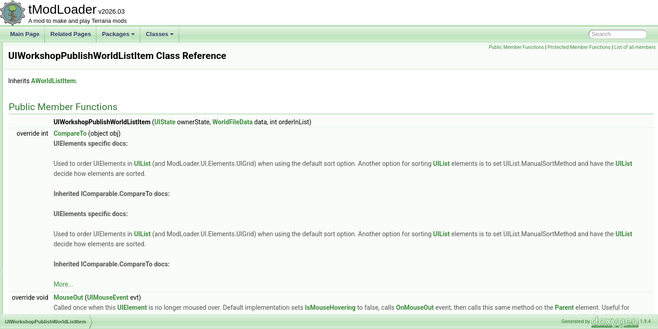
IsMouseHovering (444, 307)
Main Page (24, 34)
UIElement (246, 307)
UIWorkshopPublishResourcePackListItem (81, 173)
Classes (160, 34)
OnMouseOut (529, 307)
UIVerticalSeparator (54, 122)
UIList (256, 163)
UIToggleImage (48, 112)
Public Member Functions (516, 47)
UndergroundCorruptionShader (68, 303)
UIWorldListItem (49, 243)
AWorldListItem (167, 81)
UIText (38, 82)
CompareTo (184, 133)
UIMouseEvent (222, 297)
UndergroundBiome (54, 293)
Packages (118, 34)
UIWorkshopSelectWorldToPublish (71, 203)
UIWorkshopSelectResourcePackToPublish (82, 193)
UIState (39, 72)
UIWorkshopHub (50, 152)
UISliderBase (46, 52)
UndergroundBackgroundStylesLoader (76, 283)
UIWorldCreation (50, 223)
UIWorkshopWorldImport (60, 213)
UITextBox (42, 92)
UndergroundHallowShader (63, 313)
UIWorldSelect (47, 263)
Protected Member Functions (578, 47)
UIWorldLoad (46, 253)
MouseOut (182, 297)
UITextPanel (45, 102)
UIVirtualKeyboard (52, 142)
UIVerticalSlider (49, 132)
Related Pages (70, 34)
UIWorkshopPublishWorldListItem (70, 183)
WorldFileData (347, 122)
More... (177, 284)
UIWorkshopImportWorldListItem (69, 162)
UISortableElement (53, 62)
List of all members (635, 47)
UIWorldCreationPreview (60, 233)
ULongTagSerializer (54, 273)
